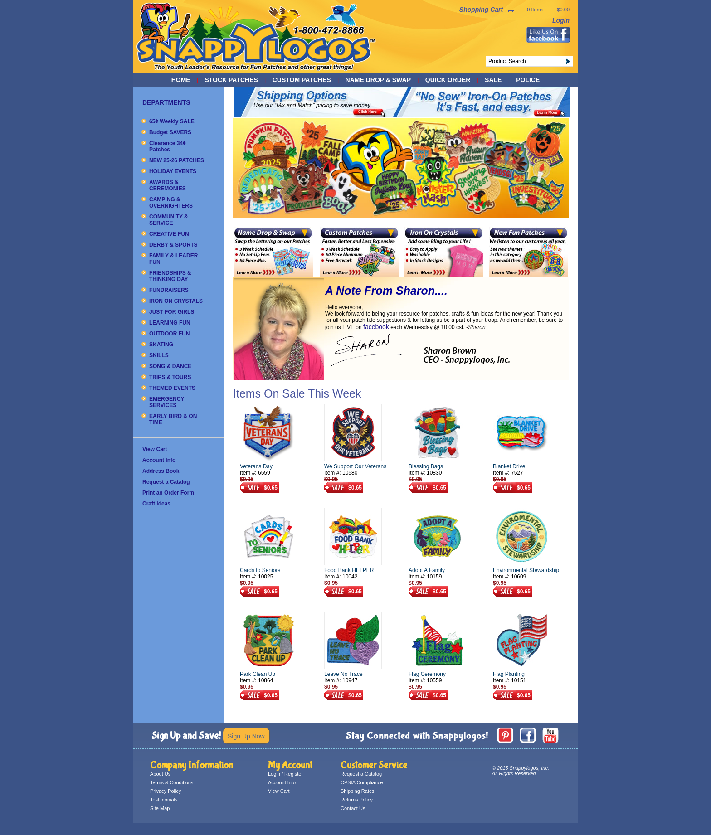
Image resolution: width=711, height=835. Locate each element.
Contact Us (353, 808)
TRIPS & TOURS (170, 377)
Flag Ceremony (427, 674)
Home (180, 79)
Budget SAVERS (170, 132)
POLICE (528, 79)
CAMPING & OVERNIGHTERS (171, 202)
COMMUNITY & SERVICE (168, 220)
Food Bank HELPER (349, 570)
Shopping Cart (481, 9)
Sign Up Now (246, 736)
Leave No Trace (343, 674)
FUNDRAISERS (169, 290)
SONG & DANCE (170, 366)
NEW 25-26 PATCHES (176, 160)
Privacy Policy (165, 791)
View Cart (154, 449)
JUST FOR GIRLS (171, 312)
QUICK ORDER (448, 79)
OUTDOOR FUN (169, 333)
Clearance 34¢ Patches (167, 146)
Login (561, 20)
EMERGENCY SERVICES (166, 402)
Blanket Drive (509, 466)
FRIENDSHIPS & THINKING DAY (170, 276)
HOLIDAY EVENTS (172, 171)
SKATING (161, 344)
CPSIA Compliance (362, 782)
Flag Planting (509, 674)
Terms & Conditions (171, 782)
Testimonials (164, 799)
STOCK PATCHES (231, 79)
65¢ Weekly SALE (172, 121)
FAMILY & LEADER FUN (173, 258)
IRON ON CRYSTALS (176, 301)
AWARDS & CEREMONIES (167, 185)
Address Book (160, 471)
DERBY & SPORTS (173, 245)
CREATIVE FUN (169, 234)
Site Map (160, 808)
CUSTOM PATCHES (302, 79)
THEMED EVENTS (172, 388)
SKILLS (159, 355)
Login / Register (285, 774)
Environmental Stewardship (526, 570)
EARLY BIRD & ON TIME (173, 419)
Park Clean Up (257, 674)
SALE (493, 79)
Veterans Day (256, 466)
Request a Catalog (166, 482)
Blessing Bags (426, 466)
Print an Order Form (168, 493)
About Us (160, 774)
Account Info (158, 460)
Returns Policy (357, 799)
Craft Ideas (156, 503)
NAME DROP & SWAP (378, 79)
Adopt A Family (427, 570)
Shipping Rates (358, 791)
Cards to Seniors (260, 570)
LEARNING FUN (169, 323)
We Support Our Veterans (355, 466)
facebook (376, 326)
